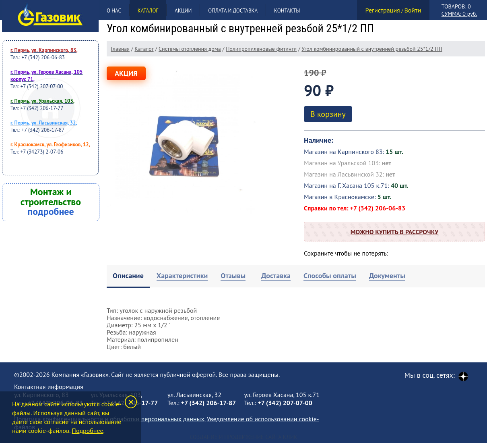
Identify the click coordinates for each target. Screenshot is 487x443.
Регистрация (382, 10)
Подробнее (87, 430)
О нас (114, 10)
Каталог (148, 10)
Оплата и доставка (233, 10)
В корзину (328, 114)
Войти (412, 10)
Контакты (287, 10)
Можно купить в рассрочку (394, 232)
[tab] (128, 276)
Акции (183, 10)
